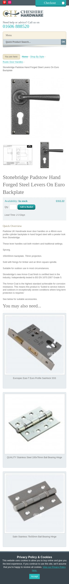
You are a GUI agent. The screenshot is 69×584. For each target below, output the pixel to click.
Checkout (50, 3)
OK (63, 42)
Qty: (7, 207)
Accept (34, 576)
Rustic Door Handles (13, 62)
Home (25, 56)
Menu (9, 35)
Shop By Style (37, 56)
